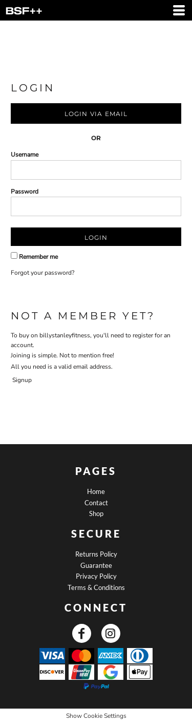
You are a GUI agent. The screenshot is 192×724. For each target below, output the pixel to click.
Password (24, 191)
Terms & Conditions (96, 587)
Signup (22, 380)
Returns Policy (96, 554)
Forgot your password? (42, 273)
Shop (96, 513)
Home (96, 491)
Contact (96, 503)
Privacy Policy (96, 576)
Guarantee (96, 565)
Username (24, 154)
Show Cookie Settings (96, 716)
